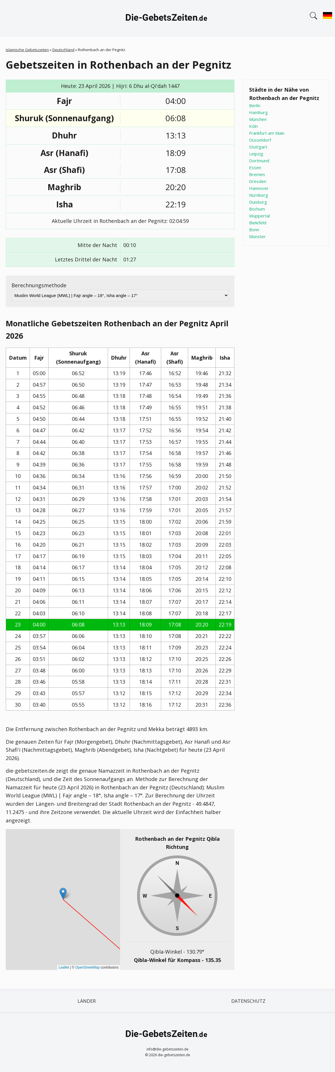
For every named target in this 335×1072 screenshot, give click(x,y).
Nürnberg (258, 195)
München (258, 119)
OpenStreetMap (87, 967)
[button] (63, 893)
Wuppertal (259, 216)
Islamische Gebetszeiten (27, 49)
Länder (87, 1001)
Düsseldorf (260, 140)
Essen (255, 167)
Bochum (257, 209)
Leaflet (64, 967)
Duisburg (258, 202)
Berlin (254, 105)
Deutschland (63, 49)
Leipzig (256, 154)
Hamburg (258, 112)
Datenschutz (248, 1001)
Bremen (257, 174)
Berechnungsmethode (38, 285)
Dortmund (259, 160)
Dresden (257, 181)
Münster (257, 236)
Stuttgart (258, 147)
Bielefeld (257, 222)
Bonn (254, 229)
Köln (253, 126)
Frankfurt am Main (266, 133)
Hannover (259, 188)
